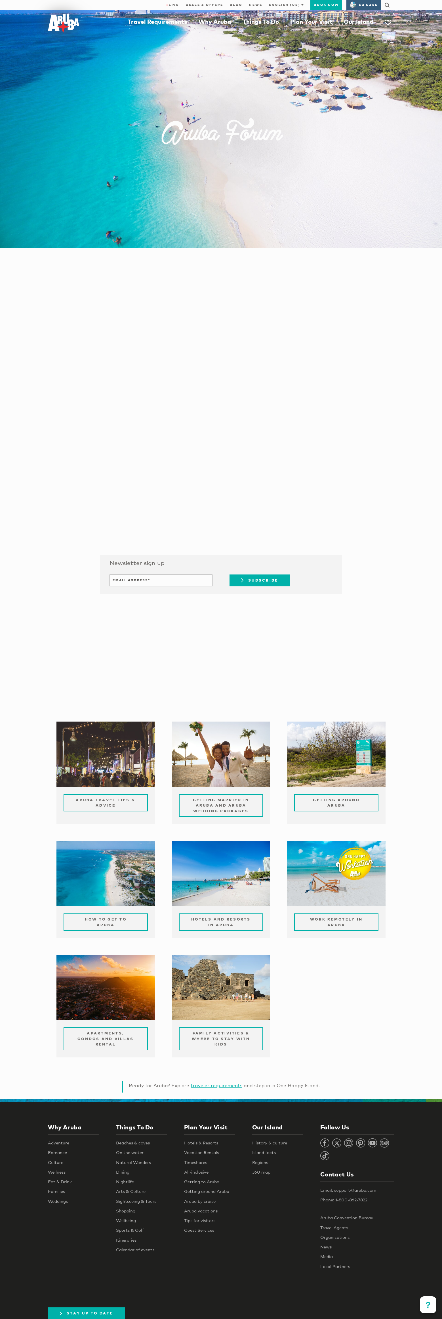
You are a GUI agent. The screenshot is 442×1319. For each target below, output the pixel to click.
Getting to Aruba (201, 1181)
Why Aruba (215, 21)
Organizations (335, 1237)
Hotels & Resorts (201, 1142)
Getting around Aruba (206, 1191)
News (255, 5)
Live (172, 5)
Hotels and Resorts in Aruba (221, 922)
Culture (55, 1162)
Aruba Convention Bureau (346, 1217)
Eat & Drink (60, 1181)
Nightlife (125, 1181)
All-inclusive (196, 1171)
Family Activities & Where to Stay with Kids (221, 1038)
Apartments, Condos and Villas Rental (105, 1038)
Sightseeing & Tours (136, 1201)
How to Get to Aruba (106, 922)
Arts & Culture (131, 1191)
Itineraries (126, 1239)
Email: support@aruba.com (348, 1190)
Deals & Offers (204, 5)
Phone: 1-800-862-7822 (343, 1199)
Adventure (58, 1142)
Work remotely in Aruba (336, 922)
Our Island (358, 21)
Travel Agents (334, 1227)
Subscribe (259, 580)
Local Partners (335, 1266)
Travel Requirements (157, 21)
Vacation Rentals (201, 1152)
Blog (236, 5)
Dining (122, 1171)
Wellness (57, 1171)
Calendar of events (135, 1249)
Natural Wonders (133, 1162)
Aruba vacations (201, 1210)
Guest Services (199, 1230)
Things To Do (261, 21)
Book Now (326, 5)
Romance (57, 1152)
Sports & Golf (130, 1230)
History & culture (269, 1142)
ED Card (364, 4)
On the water (130, 1152)
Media (326, 1256)
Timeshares (195, 1162)
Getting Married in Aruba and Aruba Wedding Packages (221, 805)
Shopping (125, 1210)
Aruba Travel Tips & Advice (105, 803)
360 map (261, 1171)
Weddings (58, 1201)
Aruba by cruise (200, 1201)
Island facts (264, 1152)
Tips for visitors (199, 1220)
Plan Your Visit (311, 21)
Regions (260, 1162)
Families (56, 1191)
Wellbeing (126, 1220)
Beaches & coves (133, 1142)
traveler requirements (216, 1085)
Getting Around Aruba (336, 803)
